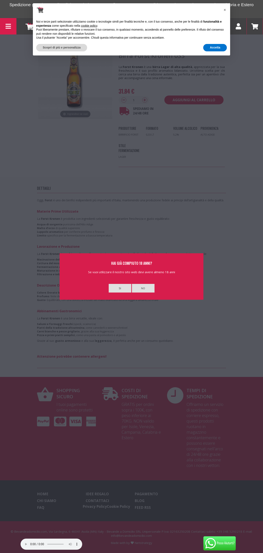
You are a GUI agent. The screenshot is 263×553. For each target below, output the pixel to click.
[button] (224, 10)
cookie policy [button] (89, 25)
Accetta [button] (215, 47)
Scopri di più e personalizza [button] (62, 47)
